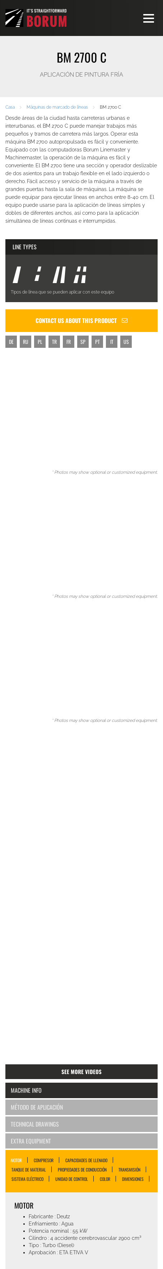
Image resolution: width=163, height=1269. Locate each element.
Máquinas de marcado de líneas (57, 107)
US (126, 341)
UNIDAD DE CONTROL (71, 1179)
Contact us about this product (81, 320)
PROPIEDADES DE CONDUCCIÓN (82, 1169)
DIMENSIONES (133, 1179)
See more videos (81, 1071)
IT (111, 341)
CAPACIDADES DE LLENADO (86, 1160)
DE (11, 341)
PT (97, 341)
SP (82, 341)
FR (68, 341)
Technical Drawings (35, 1124)
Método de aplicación (37, 1107)
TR (54, 341)
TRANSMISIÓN (129, 1169)
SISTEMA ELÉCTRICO (27, 1179)
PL (40, 341)
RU (25, 341)
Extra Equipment (31, 1141)
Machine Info (26, 1090)
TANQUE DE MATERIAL (28, 1169)
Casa (10, 107)
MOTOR (16, 1160)
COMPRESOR (43, 1160)
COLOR (105, 1179)
